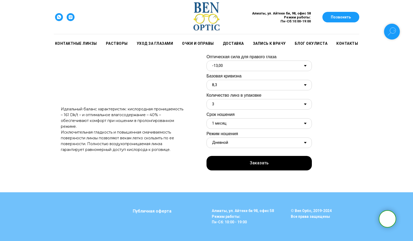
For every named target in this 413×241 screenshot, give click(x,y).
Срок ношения (220, 114)
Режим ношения (222, 133)
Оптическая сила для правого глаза (241, 57)
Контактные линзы (76, 43)
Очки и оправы (198, 43)
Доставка (233, 43)
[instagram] (71, 17)
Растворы (117, 43)
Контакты (347, 43)
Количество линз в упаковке (233, 95)
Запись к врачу (269, 43)
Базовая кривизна (224, 76)
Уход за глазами (155, 43)
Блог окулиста (311, 43)
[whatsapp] (59, 17)
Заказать (259, 162)
